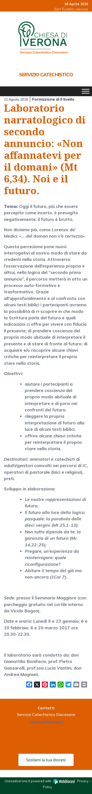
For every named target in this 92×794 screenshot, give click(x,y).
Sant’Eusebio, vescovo (71, 9)
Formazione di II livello (53, 99)
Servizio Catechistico (46, 75)
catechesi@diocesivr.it (46, 721)
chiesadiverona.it (17, 781)
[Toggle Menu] (86, 91)
